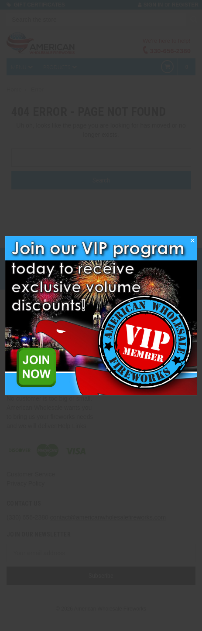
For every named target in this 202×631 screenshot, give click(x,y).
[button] (192, 243)
